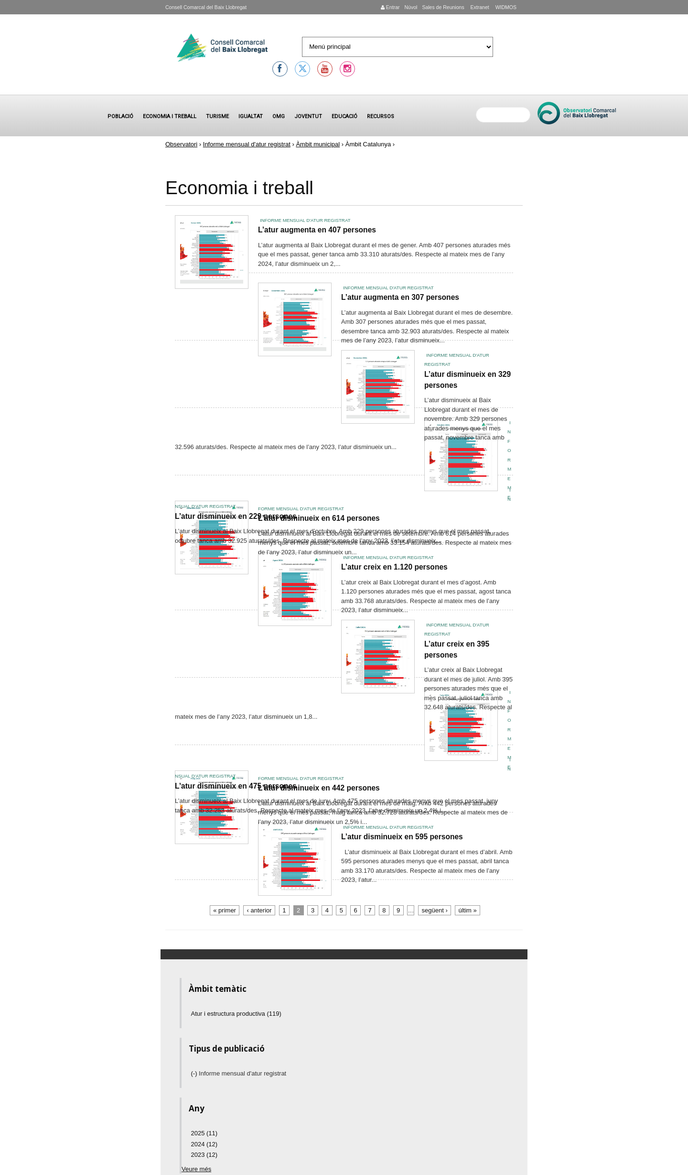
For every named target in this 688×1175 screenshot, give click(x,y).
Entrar (390, 7)
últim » (467, 910)
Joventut (308, 116)
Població (120, 116)
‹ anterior (259, 910)
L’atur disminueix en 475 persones (236, 786)
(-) (195, 1073)
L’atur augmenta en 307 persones (400, 297)
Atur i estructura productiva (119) (236, 1013)
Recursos (380, 116)
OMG (278, 116)
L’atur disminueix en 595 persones (402, 837)
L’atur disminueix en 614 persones (319, 518)
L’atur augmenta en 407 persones (317, 230)
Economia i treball (169, 116)
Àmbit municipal (318, 144)
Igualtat (250, 116)
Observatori (181, 144)
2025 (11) (204, 1133)
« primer (224, 910)
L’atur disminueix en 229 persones (236, 516)
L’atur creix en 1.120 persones (394, 567)
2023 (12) (204, 1154)
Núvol (410, 7)
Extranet (479, 7)
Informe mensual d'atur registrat (246, 144)
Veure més (196, 1169)
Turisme (217, 116)
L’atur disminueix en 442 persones (319, 788)
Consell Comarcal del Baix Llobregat (206, 7)
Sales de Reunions (443, 7)
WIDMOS (505, 7)
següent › (435, 910)
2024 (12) (204, 1144)
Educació (344, 116)
